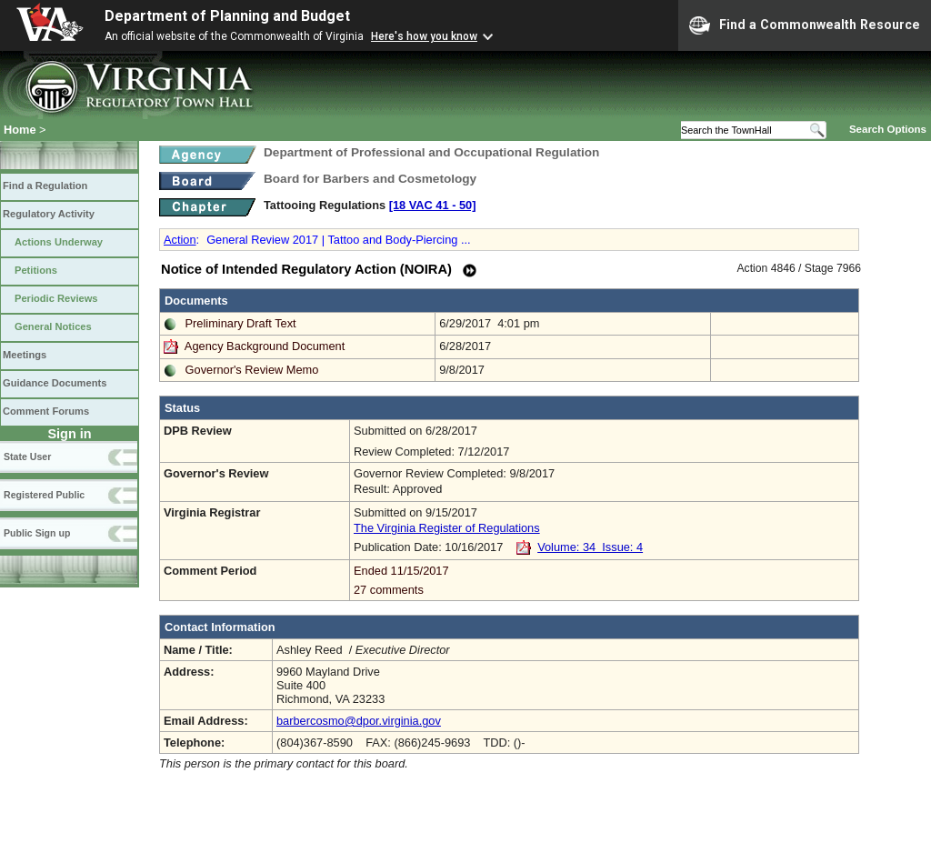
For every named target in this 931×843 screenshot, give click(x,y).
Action (180, 239)
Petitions (36, 270)
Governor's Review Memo (252, 369)
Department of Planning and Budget (227, 16)
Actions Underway (59, 241)
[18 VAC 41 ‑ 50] (432, 205)
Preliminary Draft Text (240, 323)
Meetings (24, 354)
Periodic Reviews (56, 298)
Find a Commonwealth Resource (804, 25)
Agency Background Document (265, 346)
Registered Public (44, 494)
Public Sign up (37, 532)
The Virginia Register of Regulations (447, 528)
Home (20, 129)
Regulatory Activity (49, 213)
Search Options (887, 129)
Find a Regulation (45, 185)
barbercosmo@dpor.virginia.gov (358, 721)
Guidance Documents (54, 382)
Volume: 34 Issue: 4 (590, 547)
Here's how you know (424, 36)
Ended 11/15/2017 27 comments (604, 580)
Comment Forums (46, 411)
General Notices (53, 326)
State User (27, 456)
